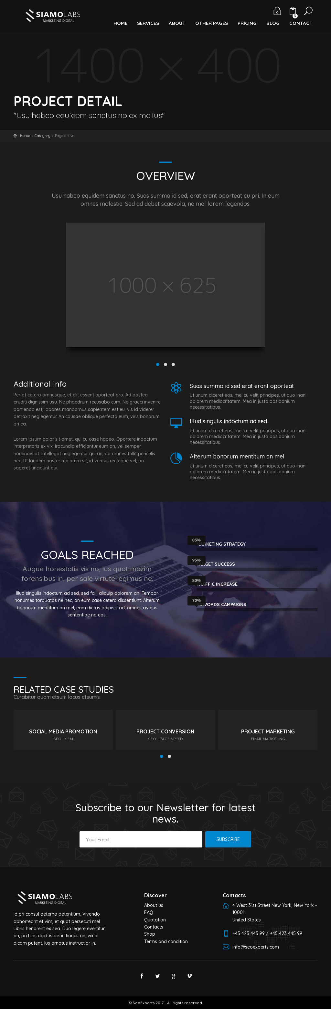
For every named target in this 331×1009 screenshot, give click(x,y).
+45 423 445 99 (248, 933)
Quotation (155, 920)
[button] (120, 19)
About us (153, 905)
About (177, 23)
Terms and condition (166, 941)
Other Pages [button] (211, 23)
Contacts (153, 927)
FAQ (148, 912)
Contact (301, 23)
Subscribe (228, 839)
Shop (149, 934)
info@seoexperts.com (255, 947)
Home (25, 135)
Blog (273, 23)
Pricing (247, 23)
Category (42, 135)
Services (148, 23)
